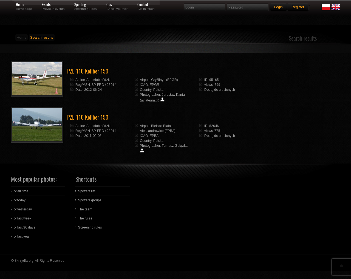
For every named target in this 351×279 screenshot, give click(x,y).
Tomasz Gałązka (175, 146)
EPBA (154, 136)
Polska (158, 90)
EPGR (154, 85)
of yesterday (23, 209)
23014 (111, 85)
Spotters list (86, 191)
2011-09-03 (92, 136)
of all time (21, 191)
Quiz (109, 4)
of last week (22, 218)
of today (20, 200)
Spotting (80, 4)
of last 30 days (24, 227)
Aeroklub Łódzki (98, 80)
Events (46, 4)
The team (85, 209)
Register (297, 7)
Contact (142, 4)
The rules (85, 218)
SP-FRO (98, 85)
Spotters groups (89, 200)
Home (20, 4)
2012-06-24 (93, 90)
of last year (22, 236)
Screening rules (90, 227)
